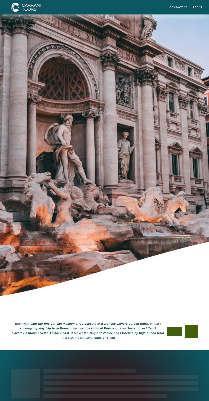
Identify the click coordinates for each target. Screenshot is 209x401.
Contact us (178, 7)
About (198, 7)
